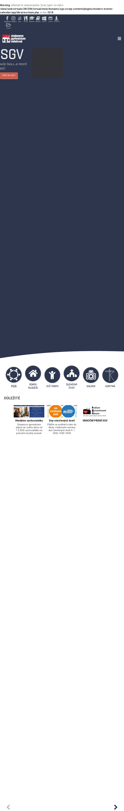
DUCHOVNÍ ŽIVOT (71, 386)
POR (13, 386)
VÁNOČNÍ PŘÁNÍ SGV (95, 420)
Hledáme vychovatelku (29, 420)
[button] (7, 19)
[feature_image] (29, 411)
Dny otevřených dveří (62, 420)
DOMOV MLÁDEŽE (33, 386)
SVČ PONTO (52, 386)
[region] (32, 22)
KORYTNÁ (110, 386)
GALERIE (91, 386)
